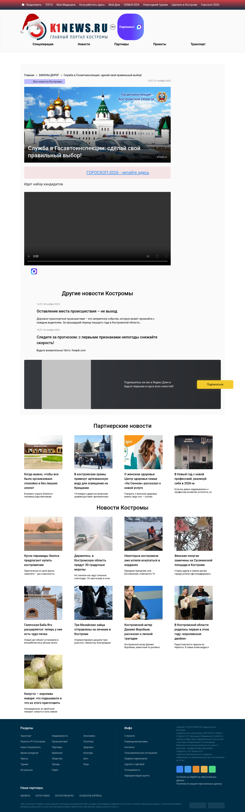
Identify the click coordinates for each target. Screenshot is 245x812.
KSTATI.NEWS (43, 795)
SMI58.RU (25, 795)
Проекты (159, 44)
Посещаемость (132, 770)
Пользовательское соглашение (140, 753)
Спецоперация (43, 44)
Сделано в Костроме (184, 4)
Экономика (89, 736)
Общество (57, 758)
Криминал (57, 753)
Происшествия (59, 741)
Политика (88, 741)
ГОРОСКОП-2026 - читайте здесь (121, 172)
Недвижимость (60, 736)
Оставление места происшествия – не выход (77, 311)
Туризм (24, 764)
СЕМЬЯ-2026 (131, 4)
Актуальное (26, 770)
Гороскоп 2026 (210, 4)
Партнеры (121, 44)
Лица (86, 764)
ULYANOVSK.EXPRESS (90, 795)
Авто (85, 758)
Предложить (34, 4)
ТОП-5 (49, 4)
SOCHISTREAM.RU (64, 795)
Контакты (129, 747)
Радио (55, 770)
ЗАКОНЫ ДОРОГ (49, 75)
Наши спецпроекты (30, 747)
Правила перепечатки (135, 758)
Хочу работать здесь (92, 4)
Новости (84, 44)
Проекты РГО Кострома (32, 741)
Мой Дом (114, 4)
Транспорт (198, 44)
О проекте (129, 736)
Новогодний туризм (155, 4)
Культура (88, 753)
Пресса (24, 758)
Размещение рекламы (136, 741)
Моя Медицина (66, 4)
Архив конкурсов (29, 753)
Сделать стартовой (134, 764)
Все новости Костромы (47, 81)
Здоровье (88, 747)
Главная (29, 75)
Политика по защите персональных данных (199, 783)
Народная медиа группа (137, 775)
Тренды (56, 764)
